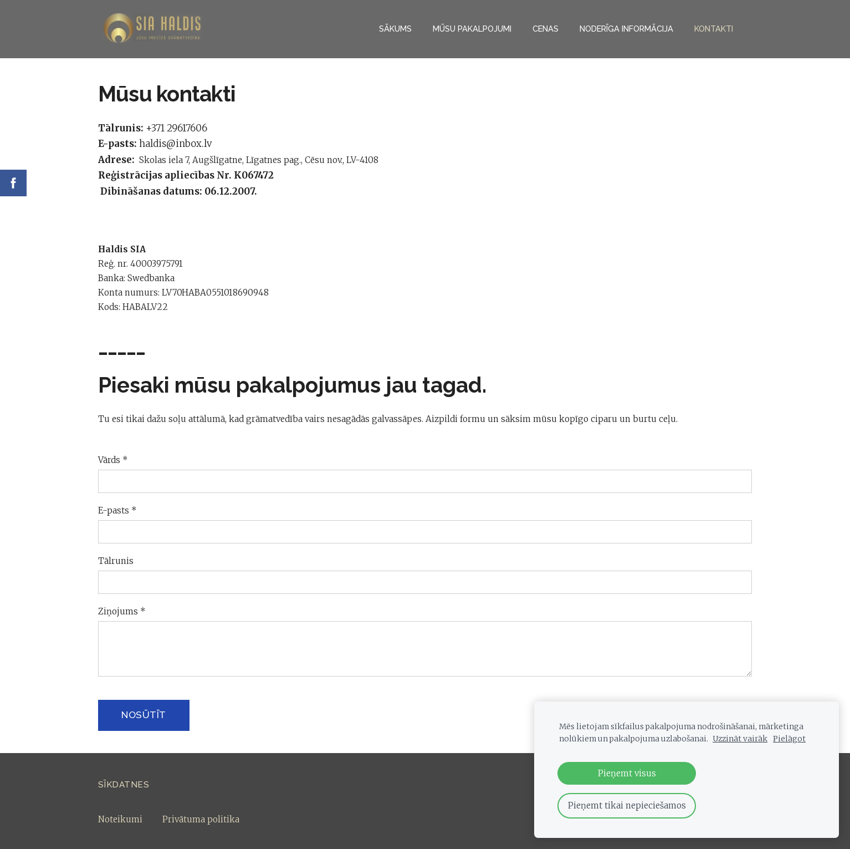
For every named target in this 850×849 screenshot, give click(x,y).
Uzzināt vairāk (740, 739)
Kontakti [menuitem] (713, 28)
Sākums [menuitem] (395, 28)
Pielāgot (789, 739)
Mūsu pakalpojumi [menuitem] (472, 28)
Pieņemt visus (627, 773)
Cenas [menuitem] (545, 28)
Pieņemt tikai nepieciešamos (627, 805)
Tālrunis (116, 561)
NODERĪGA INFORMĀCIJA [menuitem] (626, 28)
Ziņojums (122, 611)
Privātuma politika (200, 819)
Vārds (113, 460)
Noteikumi (120, 819)
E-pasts (117, 510)
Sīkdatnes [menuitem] (123, 785)
